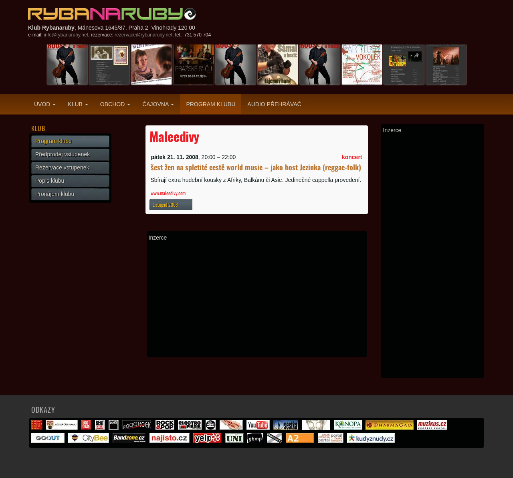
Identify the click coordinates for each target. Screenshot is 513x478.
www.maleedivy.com (168, 193)
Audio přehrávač (274, 104)
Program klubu (210, 104)
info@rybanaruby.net (66, 35)
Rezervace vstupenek (62, 167)
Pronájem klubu (54, 194)
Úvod (45, 104)
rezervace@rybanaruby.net (143, 35)
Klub (78, 104)
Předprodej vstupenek (62, 154)
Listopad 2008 (165, 204)
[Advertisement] (257, 299)
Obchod (115, 104)
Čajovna (158, 104)
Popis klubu (49, 180)
